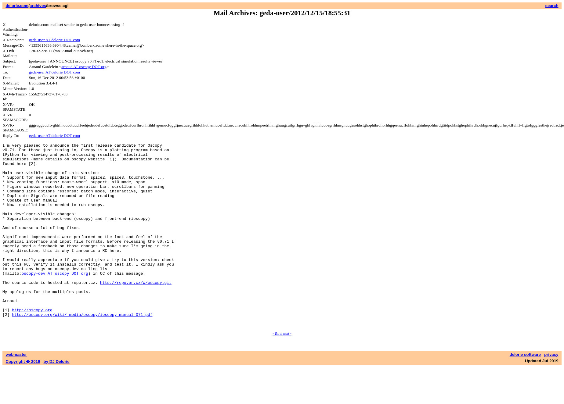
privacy (551, 391)
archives (38, 5)
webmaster (16, 391)
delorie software (525, 391)
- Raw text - (282, 370)
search (552, 5)
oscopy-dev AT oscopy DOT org (54, 299)
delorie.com (16, 5)
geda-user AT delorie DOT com (54, 40)
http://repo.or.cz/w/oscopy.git (136, 310)
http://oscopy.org (32, 343)
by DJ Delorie (57, 398)
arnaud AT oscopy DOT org (83, 66)
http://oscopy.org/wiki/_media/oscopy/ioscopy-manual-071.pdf (82, 349)
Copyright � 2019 (22, 398)
